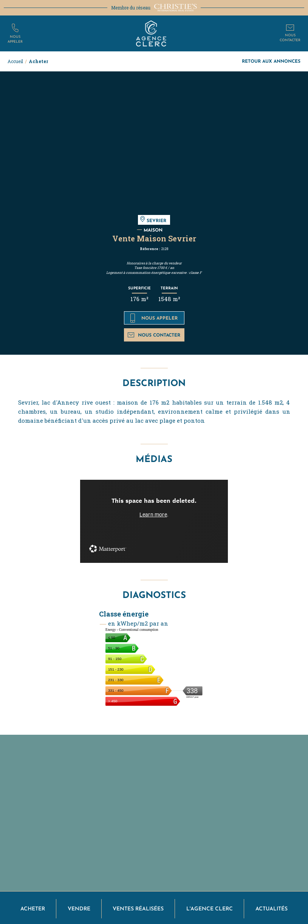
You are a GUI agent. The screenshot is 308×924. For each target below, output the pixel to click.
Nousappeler (15, 38)
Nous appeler (154, 318)
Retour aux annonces (271, 61)
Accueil (15, 61)
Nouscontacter (290, 37)
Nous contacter (154, 335)
